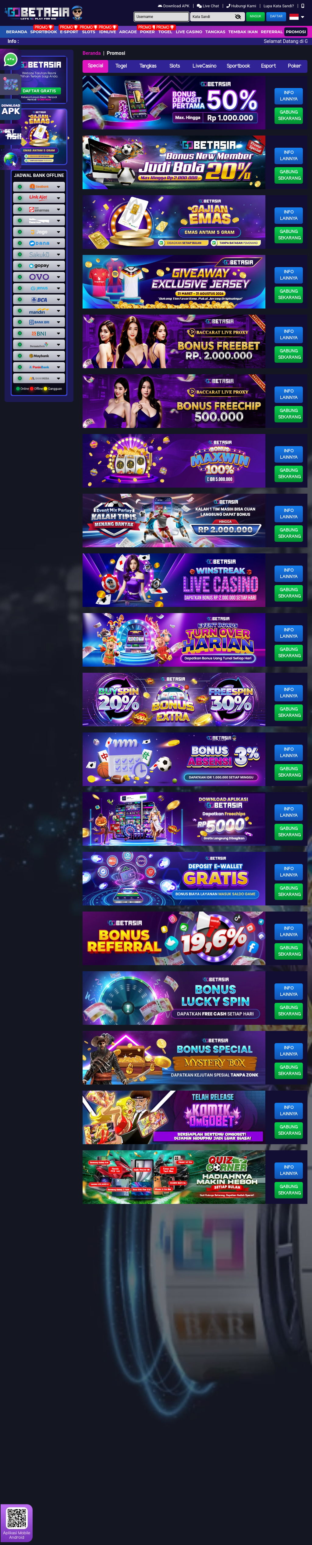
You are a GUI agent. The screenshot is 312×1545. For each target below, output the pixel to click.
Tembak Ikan (243, 31)
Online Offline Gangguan (39, 388)
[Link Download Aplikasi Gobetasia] (10, 109)
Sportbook (43, 31)
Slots (88, 31)
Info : (13, 41)
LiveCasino (204, 66)
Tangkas (215, 31)
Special (95, 66)
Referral (272, 31)
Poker (147, 31)
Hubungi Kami (241, 6)
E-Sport (69, 31)
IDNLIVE (107, 31)
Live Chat (208, 6)
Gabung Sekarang (289, 116)
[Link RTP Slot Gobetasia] (10, 84)
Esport (268, 66)
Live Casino (189, 31)
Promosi (296, 31)
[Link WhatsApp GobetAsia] (10, 59)
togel (165, 31)
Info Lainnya (289, 96)
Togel (121, 66)
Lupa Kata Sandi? (279, 6)
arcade (128, 31)
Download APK (174, 6)
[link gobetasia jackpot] (10, 134)
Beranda (16, 31)
